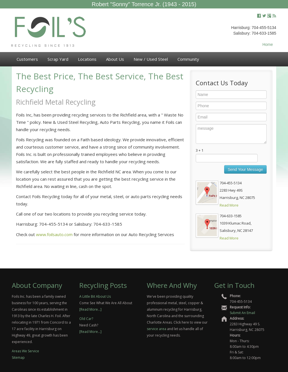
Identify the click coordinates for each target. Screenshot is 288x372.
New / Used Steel (151, 59)
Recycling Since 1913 (43, 45)
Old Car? (86, 318)
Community (188, 59)
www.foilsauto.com (54, 234)
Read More (229, 205)
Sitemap (18, 357)
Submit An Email (242, 312)
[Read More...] (90, 309)
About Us (115, 59)
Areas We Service (25, 351)
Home (267, 44)
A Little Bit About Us (95, 296)
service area (156, 328)
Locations (87, 59)
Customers (27, 59)
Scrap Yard (58, 59)
